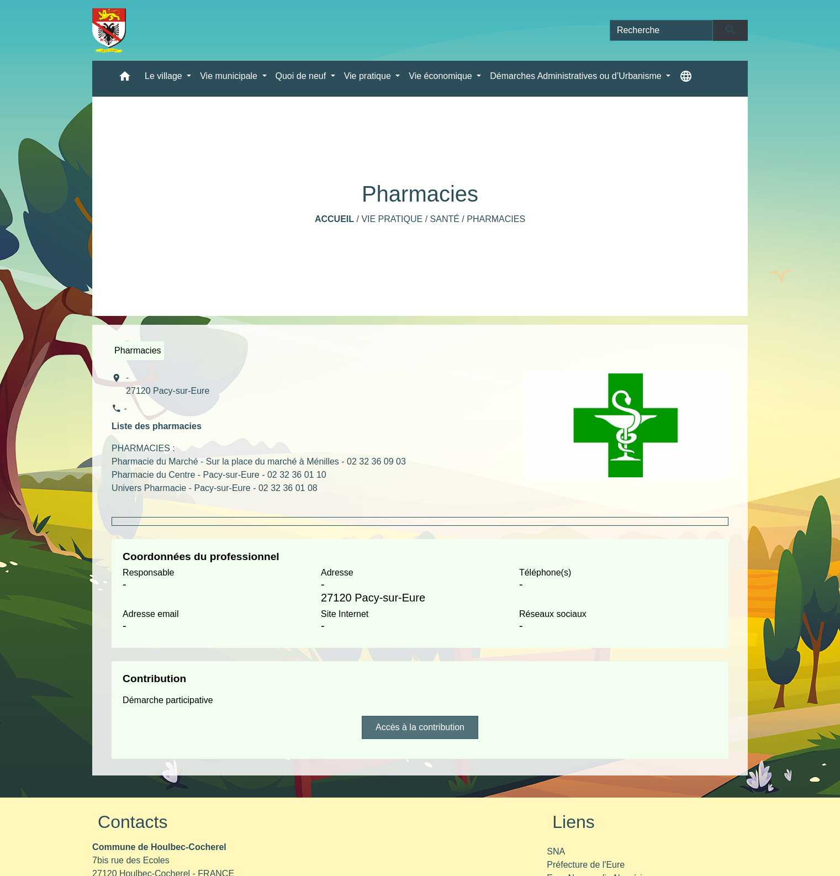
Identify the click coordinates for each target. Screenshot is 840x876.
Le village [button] (164, 76)
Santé (444, 219)
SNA (556, 851)
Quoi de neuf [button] (302, 76)
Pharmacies (496, 219)
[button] (124, 78)
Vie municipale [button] (230, 76)
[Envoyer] (730, 30)
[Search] (662, 30)
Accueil (334, 219)
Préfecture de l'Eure (586, 864)
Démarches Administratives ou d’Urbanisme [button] (577, 76)
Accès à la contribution (420, 727)
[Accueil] (109, 30)
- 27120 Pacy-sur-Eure (167, 384)
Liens (573, 822)
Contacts (132, 822)
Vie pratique (391, 219)
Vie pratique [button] (369, 76)
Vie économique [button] (441, 76)
